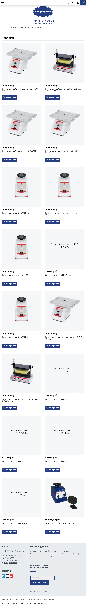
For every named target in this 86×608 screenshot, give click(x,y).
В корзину (9, 97)
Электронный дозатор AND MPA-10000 (16, 461)
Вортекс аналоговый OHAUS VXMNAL (15, 337)
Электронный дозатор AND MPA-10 (57, 399)
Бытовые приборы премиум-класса (43, 554)
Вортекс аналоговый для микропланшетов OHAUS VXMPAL (63, 338)
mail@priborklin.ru (43, 23)
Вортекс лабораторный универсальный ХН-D (61, 523)
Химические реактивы (38, 557)
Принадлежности (57, 557)
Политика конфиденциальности (13, 603)
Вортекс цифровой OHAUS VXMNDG (15, 275)
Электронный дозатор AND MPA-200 (58, 275)
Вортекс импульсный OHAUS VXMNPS (15, 213)
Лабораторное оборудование (23, 27)
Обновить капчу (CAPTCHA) (38, 591)
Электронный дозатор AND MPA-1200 (58, 461)
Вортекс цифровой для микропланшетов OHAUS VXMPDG (20, 90)
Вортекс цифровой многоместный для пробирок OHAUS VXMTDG (63, 90)
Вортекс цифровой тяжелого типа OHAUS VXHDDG (21, 151)
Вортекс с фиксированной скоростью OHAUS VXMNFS (62, 214)
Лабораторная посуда (38, 551)
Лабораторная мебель (68, 554)
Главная (7, 27)
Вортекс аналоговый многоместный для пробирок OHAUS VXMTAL (20, 400)
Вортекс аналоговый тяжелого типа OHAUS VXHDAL (61, 152)
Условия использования (35, 603)
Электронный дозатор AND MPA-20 (14, 523)
